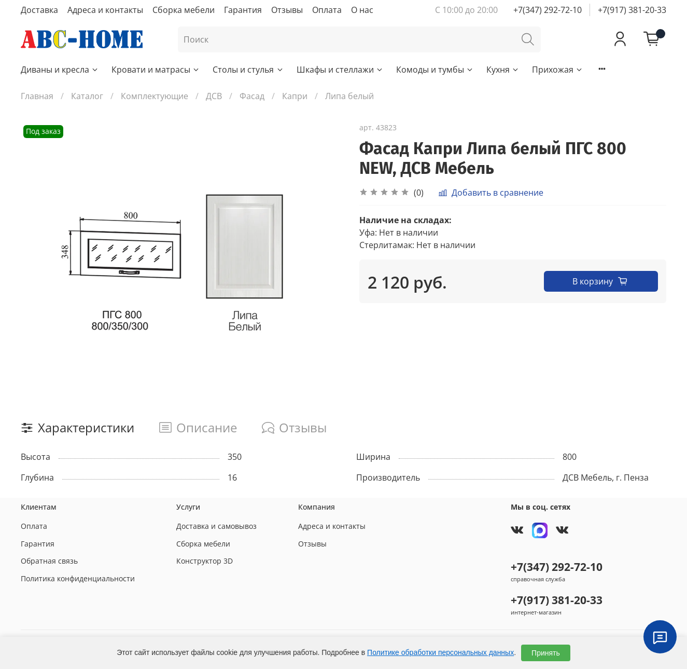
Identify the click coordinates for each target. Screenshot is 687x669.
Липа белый (349, 96)
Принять (545, 653)
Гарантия (243, 10)
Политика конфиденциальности (78, 578)
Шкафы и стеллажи (340, 69)
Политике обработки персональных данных (440, 652)
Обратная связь (49, 561)
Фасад (252, 96)
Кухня (503, 69)
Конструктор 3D (204, 561)
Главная (37, 96)
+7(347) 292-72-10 (547, 10)
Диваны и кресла (60, 69)
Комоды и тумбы (435, 69)
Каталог (87, 96)
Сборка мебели (183, 10)
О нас (362, 10)
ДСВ (214, 96)
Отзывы (287, 10)
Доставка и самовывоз (216, 526)
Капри (294, 96)
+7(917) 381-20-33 (632, 10)
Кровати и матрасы (155, 69)
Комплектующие (154, 96)
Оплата (327, 10)
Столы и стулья (248, 69)
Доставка (39, 10)
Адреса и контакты (105, 10)
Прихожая (557, 69)
